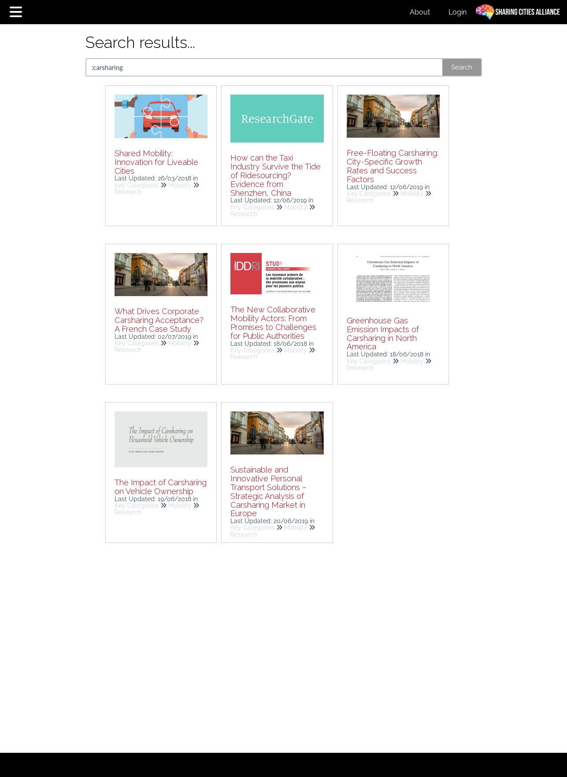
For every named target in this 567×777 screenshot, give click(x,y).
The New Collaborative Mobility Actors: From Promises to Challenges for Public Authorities (273, 322)
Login (457, 12)
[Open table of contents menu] (18, 11)
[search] (264, 67)
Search (461, 67)
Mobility (179, 185)
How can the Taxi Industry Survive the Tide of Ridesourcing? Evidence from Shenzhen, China (275, 175)
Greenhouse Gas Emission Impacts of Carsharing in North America (383, 333)
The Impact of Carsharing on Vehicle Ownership (161, 487)
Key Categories (137, 185)
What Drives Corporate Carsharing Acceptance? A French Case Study (159, 320)
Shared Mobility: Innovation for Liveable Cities (156, 162)
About (420, 12)
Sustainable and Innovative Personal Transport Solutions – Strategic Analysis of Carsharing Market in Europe (268, 491)
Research (128, 191)
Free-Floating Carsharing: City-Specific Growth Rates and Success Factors (392, 165)
